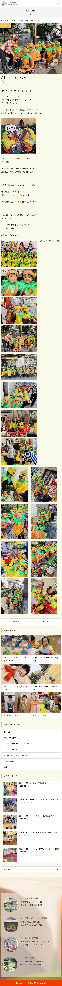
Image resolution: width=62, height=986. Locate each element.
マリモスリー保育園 (52, 241)
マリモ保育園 (31, 882)
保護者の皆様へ (10, 761)
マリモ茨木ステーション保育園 (15, 755)
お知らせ (42, 241)
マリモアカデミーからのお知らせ (16, 744)
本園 (5, 767)
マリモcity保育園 (10, 738)
